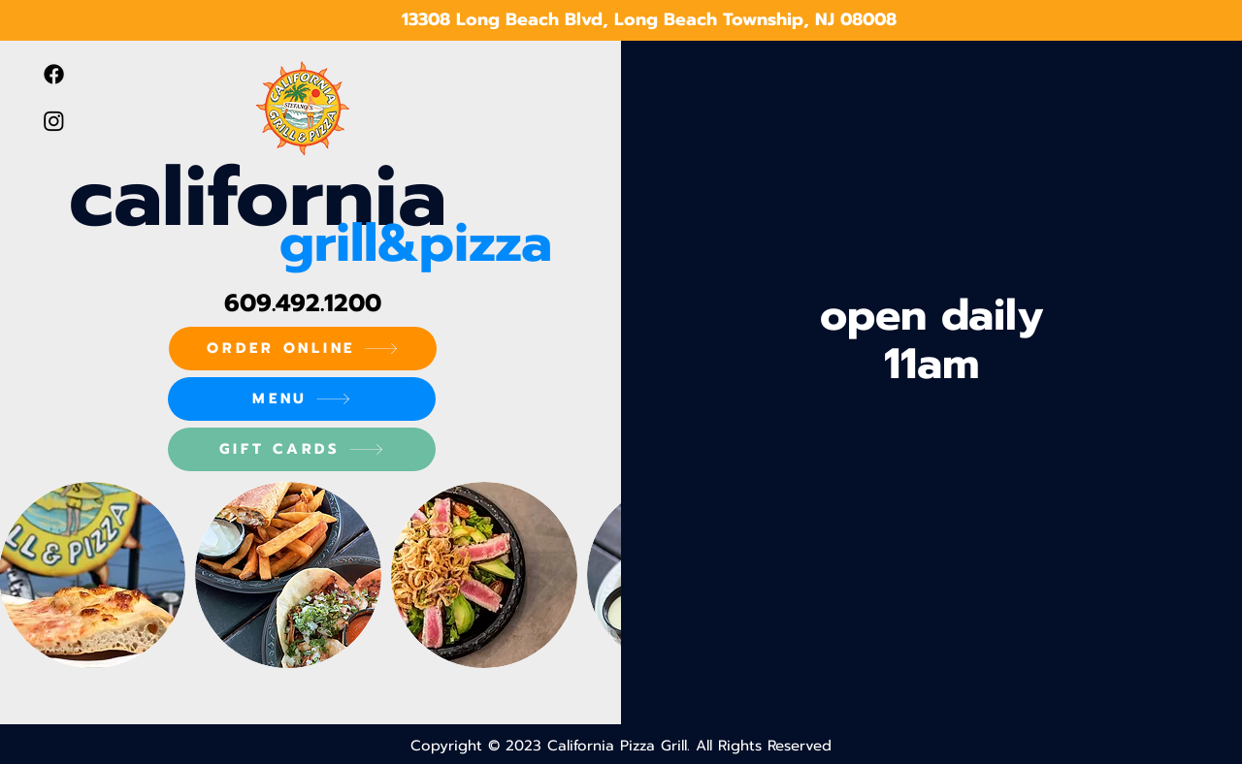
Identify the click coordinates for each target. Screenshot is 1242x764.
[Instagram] (54, 121)
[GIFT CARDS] (302, 449)
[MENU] (302, 399)
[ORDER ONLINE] (303, 348)
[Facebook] (54, 74)
